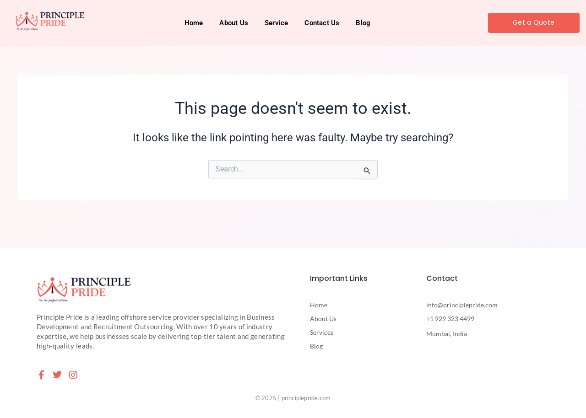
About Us (233, 23)
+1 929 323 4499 (450, 318)
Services (321, 332)
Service (276, 23)
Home (193, 23)
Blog (363, 23)
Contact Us (321, 23)
